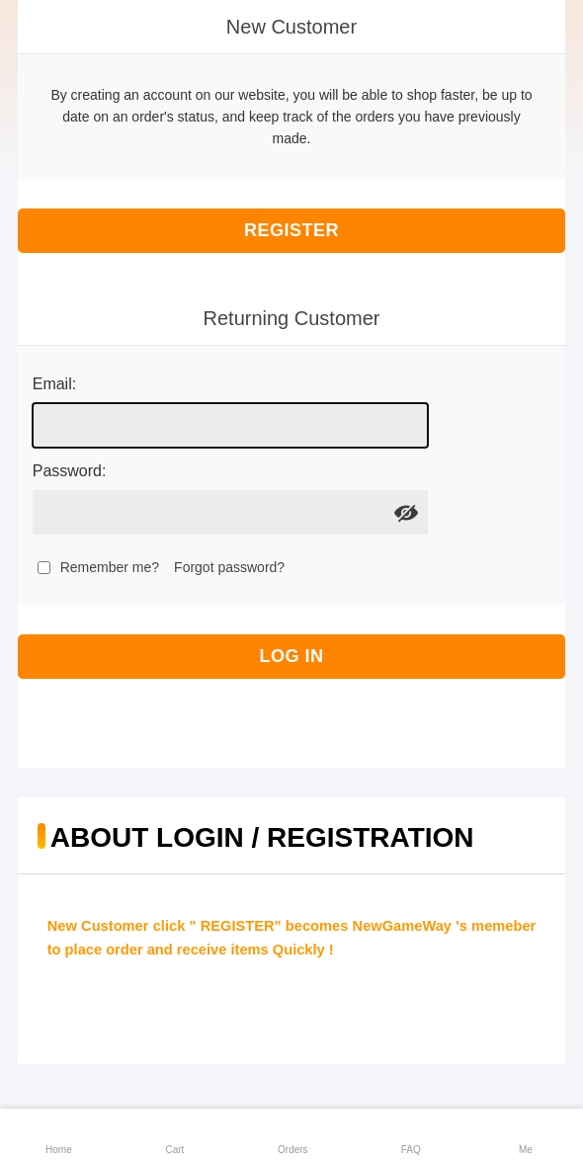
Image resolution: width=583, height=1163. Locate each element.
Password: (70, 470)
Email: (54, 383)
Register (291, 230)
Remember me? (109, 567)
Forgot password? (229, 567)
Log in (292, 656)
